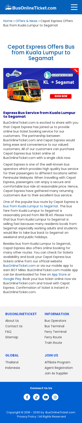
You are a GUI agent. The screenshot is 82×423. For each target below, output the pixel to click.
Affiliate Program (57, 362)
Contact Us (14, 326)
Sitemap (11, 337)
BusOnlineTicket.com (19, 265)
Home (7, 21)
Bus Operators (55, 320)
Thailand (11, 362)
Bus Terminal (54, 326)
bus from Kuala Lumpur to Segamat (30, 206)
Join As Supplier (56, 373)
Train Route (53, 342)
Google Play (12, 279)
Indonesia (12, 368)
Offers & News (26, 21)
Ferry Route (53, 337)
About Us (12, 320)
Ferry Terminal (55, 331)
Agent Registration (59, 368)
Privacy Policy (26, 416)
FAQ (8, 331)
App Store (59, 274)
